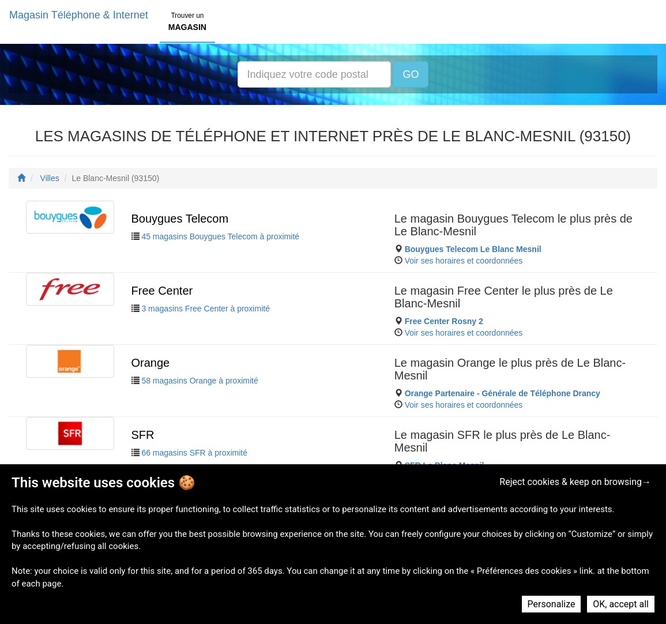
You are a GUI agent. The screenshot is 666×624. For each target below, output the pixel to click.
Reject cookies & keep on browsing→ (575, 481)
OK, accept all (621, 604)
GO (410, 74)
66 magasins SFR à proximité (194, 452)
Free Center (162, 290)
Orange (150, 362)
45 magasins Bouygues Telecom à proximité (220, 236)
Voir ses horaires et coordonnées (464, 260)
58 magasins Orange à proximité (199, 380)
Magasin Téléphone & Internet (78, 15)
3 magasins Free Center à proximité (205, 308)
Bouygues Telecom (180, 218)
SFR (143, 434)
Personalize (551, 604)
